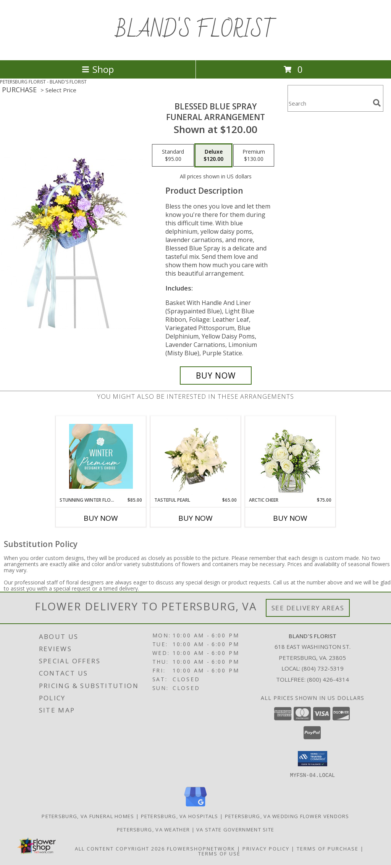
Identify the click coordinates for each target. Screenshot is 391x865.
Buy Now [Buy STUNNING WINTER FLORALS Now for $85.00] (101, 518)
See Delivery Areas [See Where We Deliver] (307, 607)
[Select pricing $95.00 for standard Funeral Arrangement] (173, 155)
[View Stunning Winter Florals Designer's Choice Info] (101, 456)
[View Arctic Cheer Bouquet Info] (290, 456)
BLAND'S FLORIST (195, 30)
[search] (377, 103)
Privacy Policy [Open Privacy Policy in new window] (265, 848)
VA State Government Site (235, 829)
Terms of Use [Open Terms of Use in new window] (219, 853)
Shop (98, 69)
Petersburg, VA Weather (153, 829)
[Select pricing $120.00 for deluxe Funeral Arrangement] (213, 155)
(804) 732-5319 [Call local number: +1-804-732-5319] (323, 668)
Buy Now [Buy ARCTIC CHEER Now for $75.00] (290, 518)
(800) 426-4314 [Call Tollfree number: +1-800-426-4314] (328, 679)
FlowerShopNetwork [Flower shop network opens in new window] (201, 848)
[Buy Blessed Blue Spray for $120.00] (216, 375)
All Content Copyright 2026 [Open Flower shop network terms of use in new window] (120, 848)
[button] (312, 758)
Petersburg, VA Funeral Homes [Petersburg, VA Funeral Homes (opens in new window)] (88, 815)
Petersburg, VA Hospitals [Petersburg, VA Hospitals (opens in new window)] (179, 815)
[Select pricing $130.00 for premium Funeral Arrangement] (254, 155)
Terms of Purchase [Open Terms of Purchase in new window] (328, 848)
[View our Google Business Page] (195, 806)
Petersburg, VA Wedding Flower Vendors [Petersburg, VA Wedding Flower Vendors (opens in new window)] (287, 815)
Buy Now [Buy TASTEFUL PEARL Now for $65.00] (195, 518)
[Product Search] (329, 103)
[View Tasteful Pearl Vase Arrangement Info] (196, 456)
